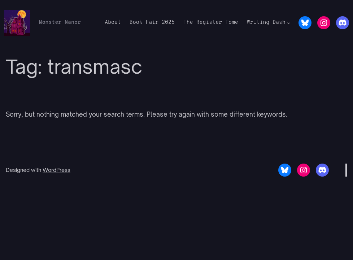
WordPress (56, 169)
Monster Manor (60, 22)
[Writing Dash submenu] (288, 23)
